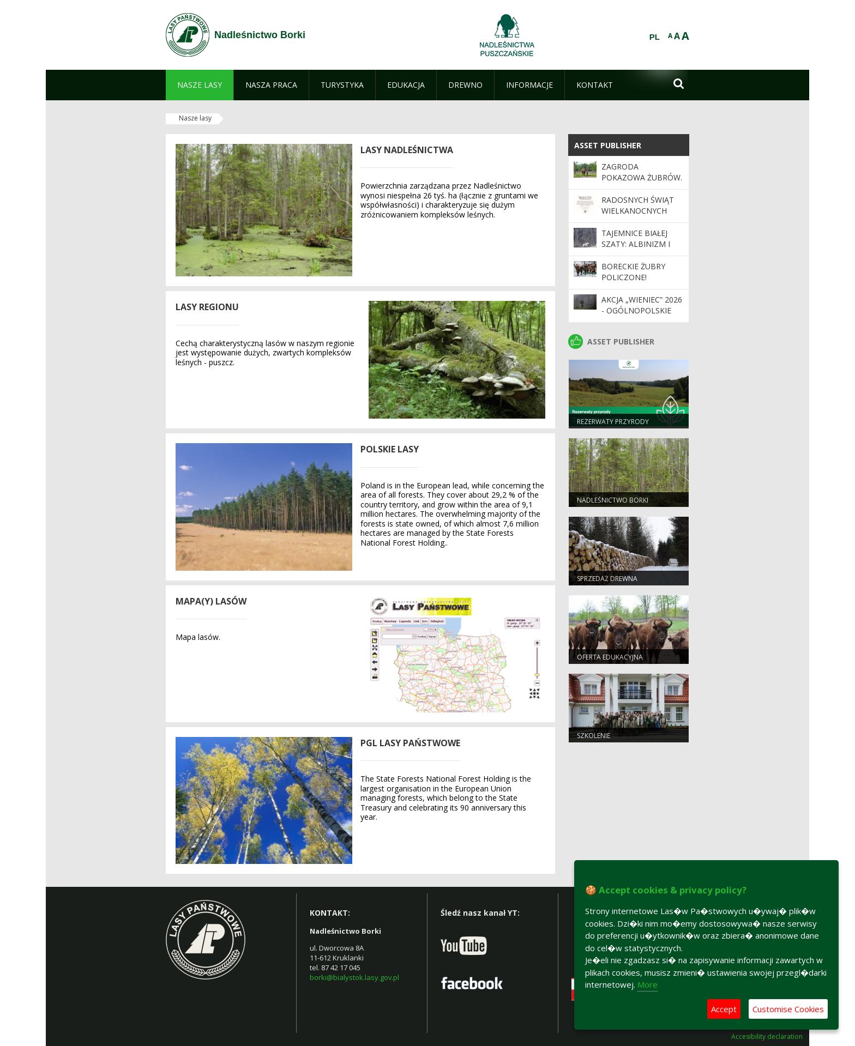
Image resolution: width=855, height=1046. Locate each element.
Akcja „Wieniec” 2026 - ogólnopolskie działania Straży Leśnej (641, 316)
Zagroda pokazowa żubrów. (641, 172)
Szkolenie (593, 735)
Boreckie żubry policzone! (633, 271)
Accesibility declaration (767, 1037)
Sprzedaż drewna (607, 578)
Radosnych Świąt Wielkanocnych (637, 205)
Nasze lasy (195, 118)
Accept (724, 1008)
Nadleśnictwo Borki (612, 500)
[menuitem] (199, 85)
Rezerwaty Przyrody (613, 421)
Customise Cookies (788, 1008)
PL (654, 37)
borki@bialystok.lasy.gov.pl (354, 977)
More (647, 984)
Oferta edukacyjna (610, 657)
